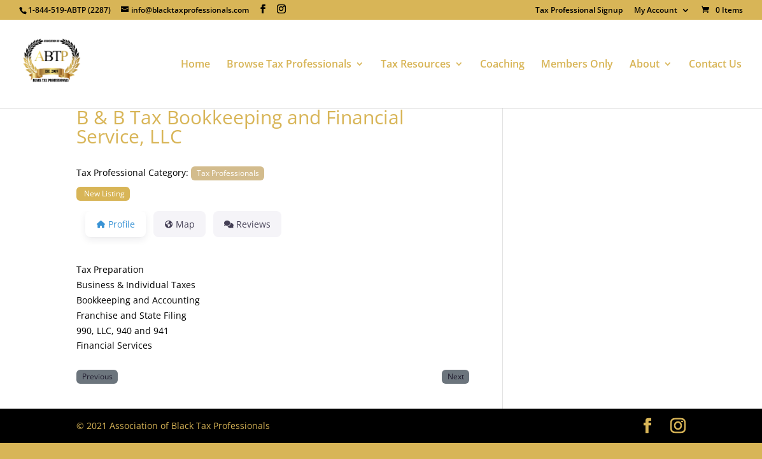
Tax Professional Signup (579, 10)
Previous (97, 376)
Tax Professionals (228, 173)
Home (195, 65)
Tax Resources (416, 65)
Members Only (577, 65)
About (645, 65)
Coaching (502, 65)
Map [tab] (179, 224)
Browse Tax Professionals (289, 65)
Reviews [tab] (247, 224)
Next (456, 376)
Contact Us (715, 65)
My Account (655, 10)
